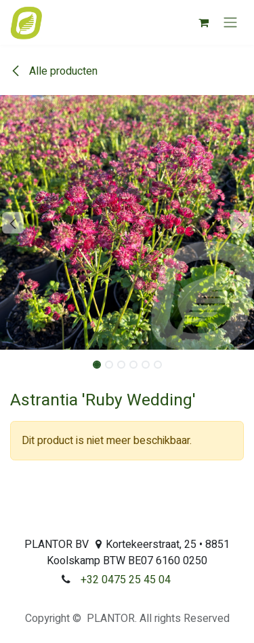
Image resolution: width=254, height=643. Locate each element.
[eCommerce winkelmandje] (203, 22)
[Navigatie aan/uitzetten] (230, 23)
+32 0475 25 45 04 (126, 580)
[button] (13, 223)
